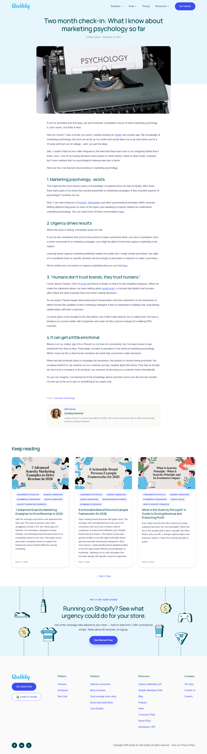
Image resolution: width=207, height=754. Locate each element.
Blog (140, 696)
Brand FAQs (144, 721)
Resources (162, 6)
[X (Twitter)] (28, 745)
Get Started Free (103, 640)
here (121, 211)
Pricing (145, 6)
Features (62, 684)
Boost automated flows (101, 702)
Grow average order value (103, 696)
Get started (185, 6)
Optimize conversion (100, 684)
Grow (83, 283)
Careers (188, 696)
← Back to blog (103, 576)
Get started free (24, 686)
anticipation (94, 202)
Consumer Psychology (64, 398)
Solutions (117, 6)
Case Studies (96, 708)
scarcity (82, 202)
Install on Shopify (26, 696)
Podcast (142, 702)
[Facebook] (14, 745)
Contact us (189, 690)
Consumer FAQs (146, 714)
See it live (62, 696)
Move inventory (97, 690)
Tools (132, 6)
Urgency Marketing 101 (150, 684)
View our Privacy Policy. (183, 745)
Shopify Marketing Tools (150, 690)
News (141, 708)
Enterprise (63, 690)
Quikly (118, 135)
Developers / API (146, 727)
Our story (189, 684)
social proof (108, 288)
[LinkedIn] (21, 745)
